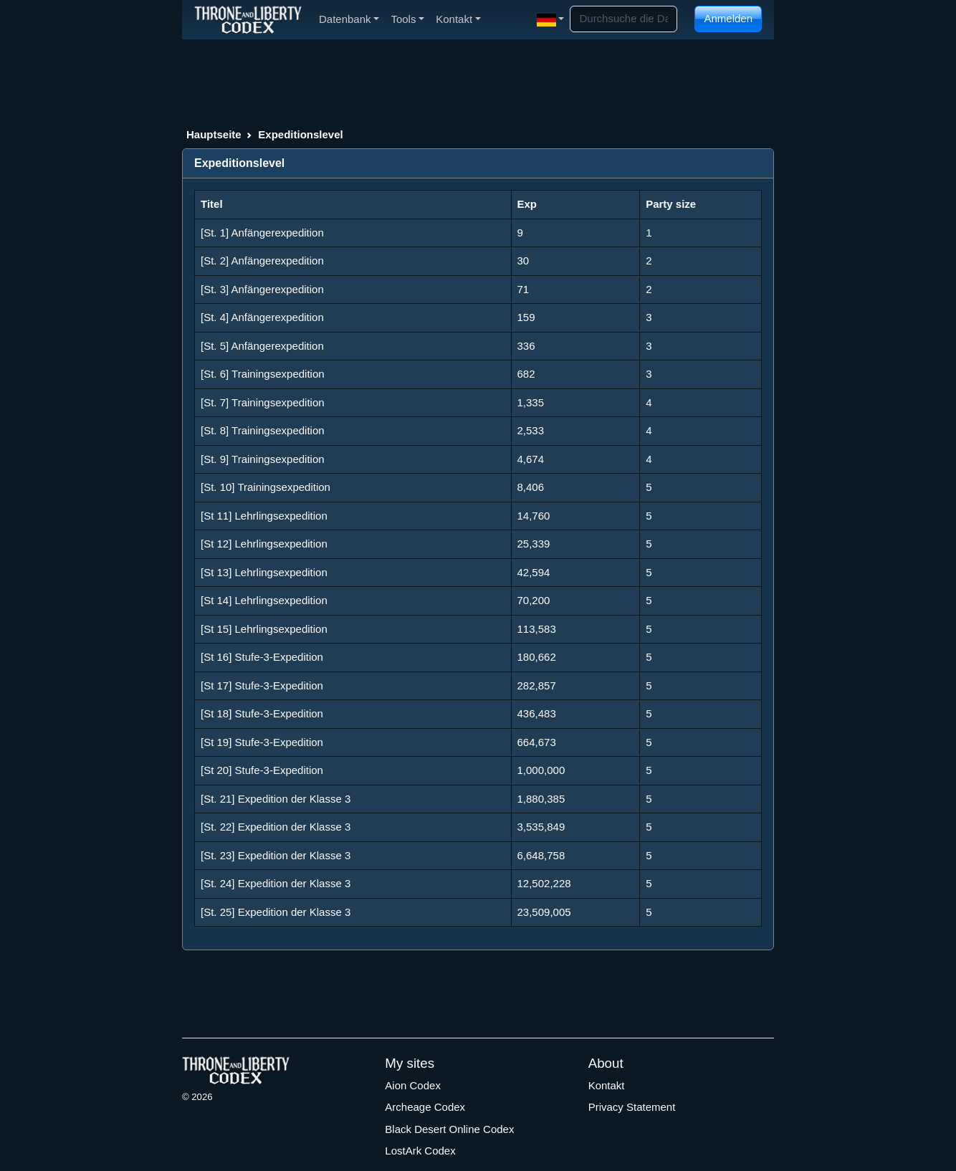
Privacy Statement (632, 1107)
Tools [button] (407, 19)
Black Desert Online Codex (449, 1129)
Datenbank (349, 19)
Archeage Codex (425, 1107)
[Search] (623, 19)
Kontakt (606, 1085)
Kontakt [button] (458, 19)
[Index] (248, 19)
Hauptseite (214, 134)
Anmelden (728, 18)
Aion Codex (413, 1085)
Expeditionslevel (300, 134)
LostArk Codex (420, 1150)
